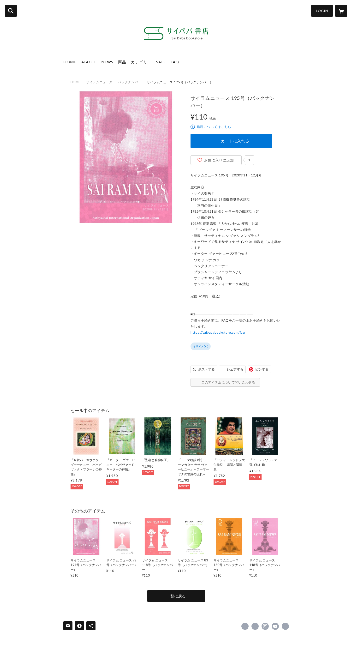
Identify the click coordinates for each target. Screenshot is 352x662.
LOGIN (322, 11)
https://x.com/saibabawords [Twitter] (255, 626)
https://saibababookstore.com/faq (218, 332)
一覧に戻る (176, 596)
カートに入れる (235, 140)
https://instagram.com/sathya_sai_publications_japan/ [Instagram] (265, 626)
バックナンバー (129, 82)
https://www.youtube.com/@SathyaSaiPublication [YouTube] (275, 626)
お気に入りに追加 (219, 160)
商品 (122, 62)
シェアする (235, 369)
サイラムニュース (99, 82)
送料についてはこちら (214, 127)
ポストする (206, 369)
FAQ (175, 62)
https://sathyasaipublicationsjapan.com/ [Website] (285, 626)
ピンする (261, 369)
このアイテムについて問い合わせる (228, 382)
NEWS (107, 62)
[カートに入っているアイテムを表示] (341, 11)
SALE (161, 62)
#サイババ (200, 346)
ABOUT (88, 62)
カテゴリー (141, 62)
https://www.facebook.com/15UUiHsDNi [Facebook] (245, 626)
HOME (70, 62)
